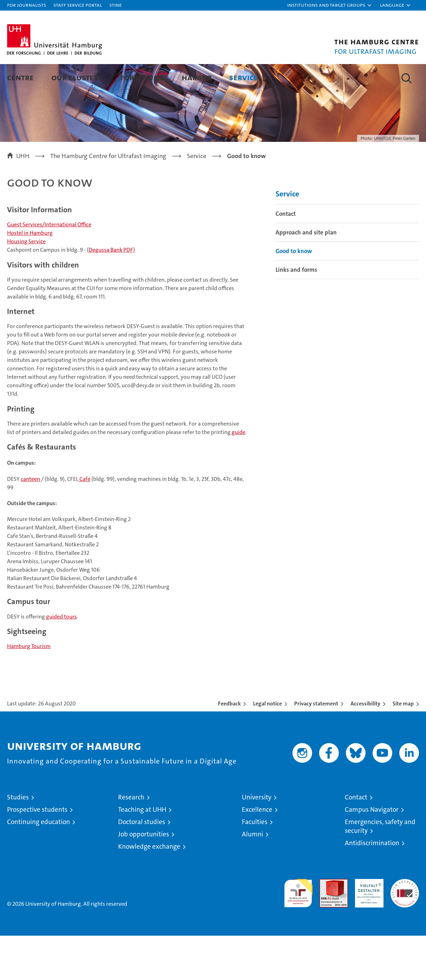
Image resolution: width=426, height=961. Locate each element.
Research (131, 822)
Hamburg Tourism (29, 671)
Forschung (142, 77)
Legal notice (267, 729)
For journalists (26, 4)
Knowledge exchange (149, 871)
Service (243, 77)
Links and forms (296, 295)
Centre (20, 77)
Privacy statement (316, 729)
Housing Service (26, 266)
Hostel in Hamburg (30, 258)
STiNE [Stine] (115, 4)
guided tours (61, 642)
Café (84, 504)
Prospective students (37, 834)
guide (238, 457)
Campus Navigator (372, 834)
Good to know (294, 276)
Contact (286, 239)
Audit (326, 908)
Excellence (257, 834)
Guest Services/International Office (49, 249)
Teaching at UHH (142, 834)
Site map (403, 729)
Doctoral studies (141, 847)
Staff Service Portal (77, 4)
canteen (30, 504)
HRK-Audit (367, 908)
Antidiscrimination (372, 868)
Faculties (254, 847)
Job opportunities (143, 859)
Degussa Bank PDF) (112, 275)
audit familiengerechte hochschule (298, 915)
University (256, 822)
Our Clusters (77, 77)
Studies (18, 822)
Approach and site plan (306, 258)
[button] (329, 5)
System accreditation (404, 911)
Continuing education (38, 847)
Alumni (252, 859)
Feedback (229, 729)
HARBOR (197, 77)
